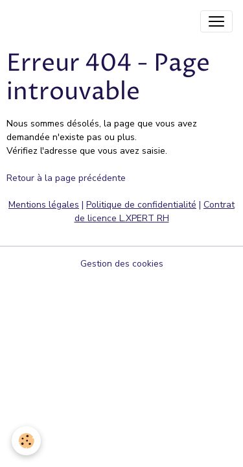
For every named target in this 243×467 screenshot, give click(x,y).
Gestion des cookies (121, 263)
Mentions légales (43, 204)
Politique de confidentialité (141, 204)
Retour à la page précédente (66, 178)
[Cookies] (26, 440)
